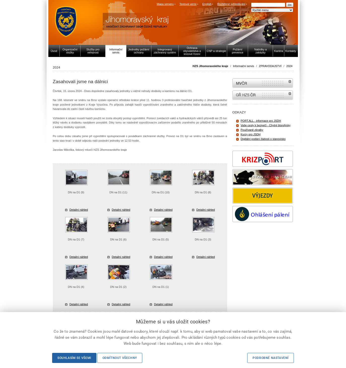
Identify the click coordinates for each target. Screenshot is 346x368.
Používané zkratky (252, 129)
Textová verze (187, 4)
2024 (289, 66)
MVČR (262, 83)
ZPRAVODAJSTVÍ (270, 66)
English (206, 4)
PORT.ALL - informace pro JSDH (261, 120)
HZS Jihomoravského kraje (210, 66)
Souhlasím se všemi (74, 358)
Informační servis (243, 66)
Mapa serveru (165, 4)
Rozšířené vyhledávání (231, 4)
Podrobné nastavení (271, 358)
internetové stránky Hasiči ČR (262, 95)
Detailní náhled (79, 209)
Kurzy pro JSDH (251, 134)
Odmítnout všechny (119, 358)
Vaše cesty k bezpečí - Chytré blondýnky (266, 125)
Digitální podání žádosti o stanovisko (263, 138)
